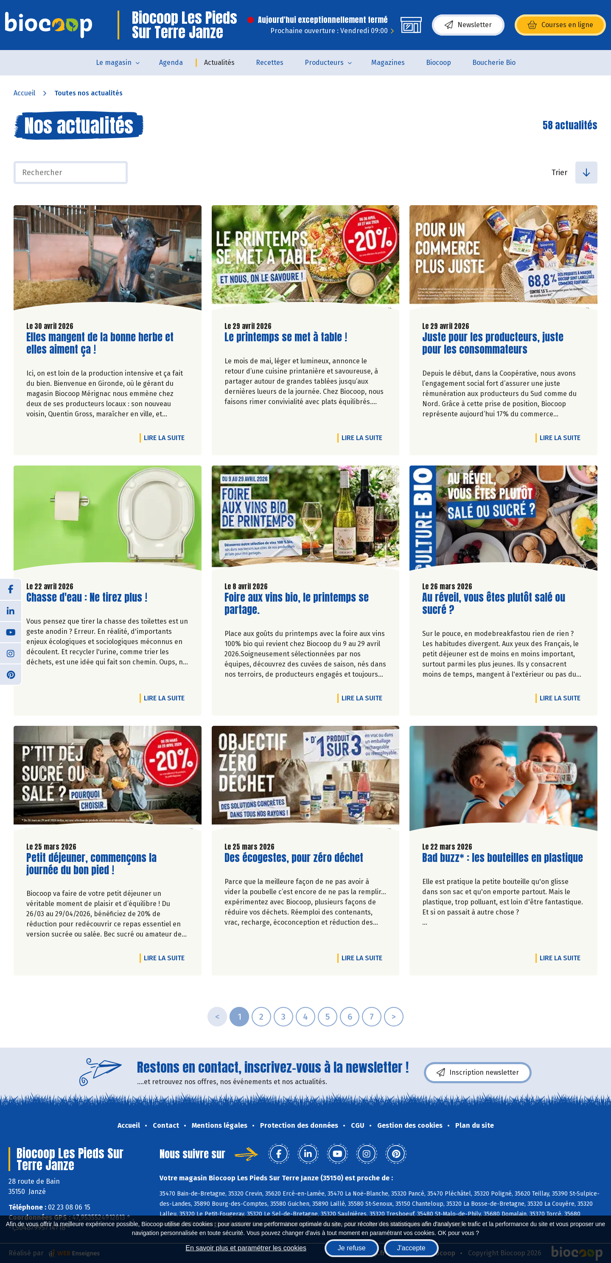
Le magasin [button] (114, 63)
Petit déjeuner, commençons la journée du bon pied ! (91, 864)
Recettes (269, 63)
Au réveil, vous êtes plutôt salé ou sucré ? (493, 603)
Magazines (388, 63)
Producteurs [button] (324, 63)
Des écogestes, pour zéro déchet (293, 858)
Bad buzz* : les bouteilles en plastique (502, 858)
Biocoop (438, 63)
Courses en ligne (560, 25)
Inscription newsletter (478, 1072)
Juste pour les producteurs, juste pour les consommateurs (492, 343)
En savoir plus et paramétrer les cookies (245, 1248)
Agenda (171, 63)
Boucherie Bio (494, 63)
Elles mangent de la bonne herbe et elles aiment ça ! (100, 343)
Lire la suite (166, 437)
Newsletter (468, 25)
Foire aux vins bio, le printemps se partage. (296, 603)
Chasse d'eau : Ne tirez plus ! (86, 597)
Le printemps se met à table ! (285, 337)
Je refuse (352, 1248)
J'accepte (411, 1248)
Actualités (219, 63)
